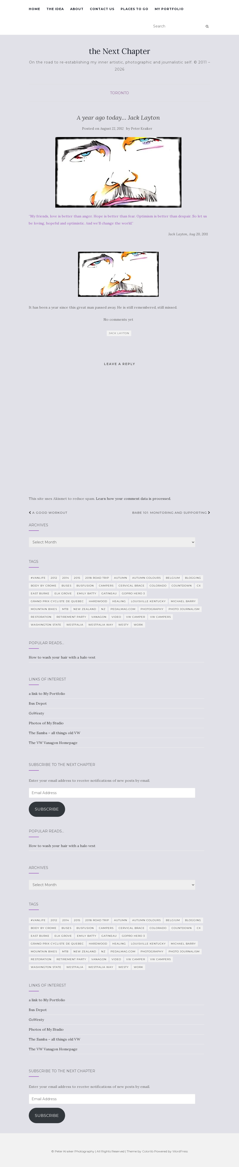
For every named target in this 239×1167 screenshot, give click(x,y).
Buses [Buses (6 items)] (66, 585)
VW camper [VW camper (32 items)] (135, 617)
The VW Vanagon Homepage (53, 742)
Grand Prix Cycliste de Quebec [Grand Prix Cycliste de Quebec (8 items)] (57, 601)
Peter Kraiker (141, 128)
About (77, 9)
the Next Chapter (119, 51)
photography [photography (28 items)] (152, 609)
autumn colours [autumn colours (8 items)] (146, 577)
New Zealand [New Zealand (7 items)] (84, 609)
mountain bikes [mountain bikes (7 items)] (44, 609)
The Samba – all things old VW (54, 733)
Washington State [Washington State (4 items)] (46, 624)
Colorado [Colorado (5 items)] (158, 585)
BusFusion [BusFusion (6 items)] (85, 585)
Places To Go (134, 9)
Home (34, 9)
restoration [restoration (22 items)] (41, 617)
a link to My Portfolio (47, 693)
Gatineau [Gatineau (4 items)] (109, 593)
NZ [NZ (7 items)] (103, 609)
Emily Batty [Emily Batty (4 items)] (86, 593)
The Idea (55, 9)
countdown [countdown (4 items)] (182, 585)
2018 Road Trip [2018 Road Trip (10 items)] (97, 577)
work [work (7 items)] (138, 624)
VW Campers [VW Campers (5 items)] (160, 617)
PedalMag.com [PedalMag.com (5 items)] (123, 609)
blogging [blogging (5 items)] (193, 577)
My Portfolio (169, 9)
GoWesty (36, 713)
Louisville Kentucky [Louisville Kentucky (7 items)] (148, 601)
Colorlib (147, 1151)
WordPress (180, 1151)
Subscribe (47, 809)
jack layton (119, 333)
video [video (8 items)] (116, 617)
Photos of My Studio (46, 723)
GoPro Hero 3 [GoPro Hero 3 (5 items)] (133, 593)
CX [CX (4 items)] (199, 585)
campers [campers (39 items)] (106, 585)
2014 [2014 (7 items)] (65, 577)
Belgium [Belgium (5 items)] (173, 577)
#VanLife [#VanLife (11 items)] (38, 577)
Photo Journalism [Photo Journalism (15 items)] (184, 609)
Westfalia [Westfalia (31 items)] (74, 624)
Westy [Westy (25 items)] (123, 624)
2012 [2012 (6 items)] (54, 577)
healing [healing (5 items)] (119, 601)
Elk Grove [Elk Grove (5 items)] (63, 593)
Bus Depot (38, 703)
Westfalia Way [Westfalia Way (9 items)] (100, 624)
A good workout (48, 512)
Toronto (119, 93)
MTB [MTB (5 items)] (65, 609)
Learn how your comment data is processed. (133, 498)
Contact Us (102, 9)
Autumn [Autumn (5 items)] (120, 577)
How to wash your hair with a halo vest (62, 657)
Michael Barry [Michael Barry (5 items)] (183, 601)
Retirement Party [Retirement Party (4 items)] (71, 617)
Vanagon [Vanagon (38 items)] (99, 617)
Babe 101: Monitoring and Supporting (171, 512)
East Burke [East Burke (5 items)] (40, 593)
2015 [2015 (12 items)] (77, 577)
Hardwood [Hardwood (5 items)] (98, 601)
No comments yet (118, 319)
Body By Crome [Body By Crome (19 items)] (44, 585)
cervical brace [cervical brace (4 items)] (132, 585)
